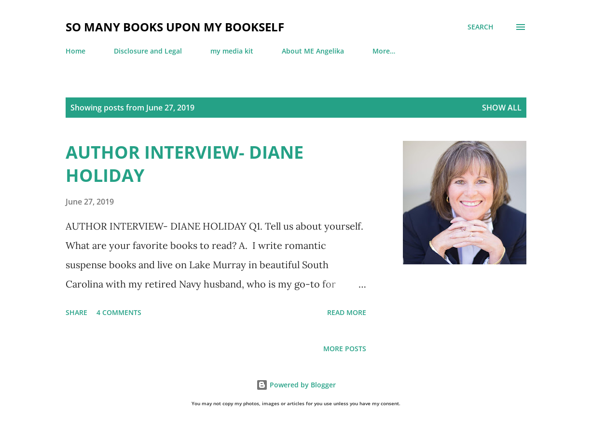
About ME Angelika (313, 50)
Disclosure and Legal (148, 50)
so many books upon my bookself (175, 27)
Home (75, 50)
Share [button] (76, 312)
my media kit (231, 50)
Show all (502, 107)
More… (383, 50)
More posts (344, 348)
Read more (346, 312)
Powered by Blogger (296, 384)
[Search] (481, 27)
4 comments (118, 312)
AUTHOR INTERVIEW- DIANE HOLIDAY (184, 163)
